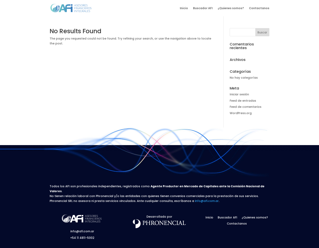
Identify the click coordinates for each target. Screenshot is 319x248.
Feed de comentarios (245, 107)
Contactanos (259, 8)
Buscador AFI (203, 8)
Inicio (184, 8)
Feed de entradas (243, 101)
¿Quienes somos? (231, 8)
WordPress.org (241, 113)
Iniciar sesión (239, 94)
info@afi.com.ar (207, 201)
